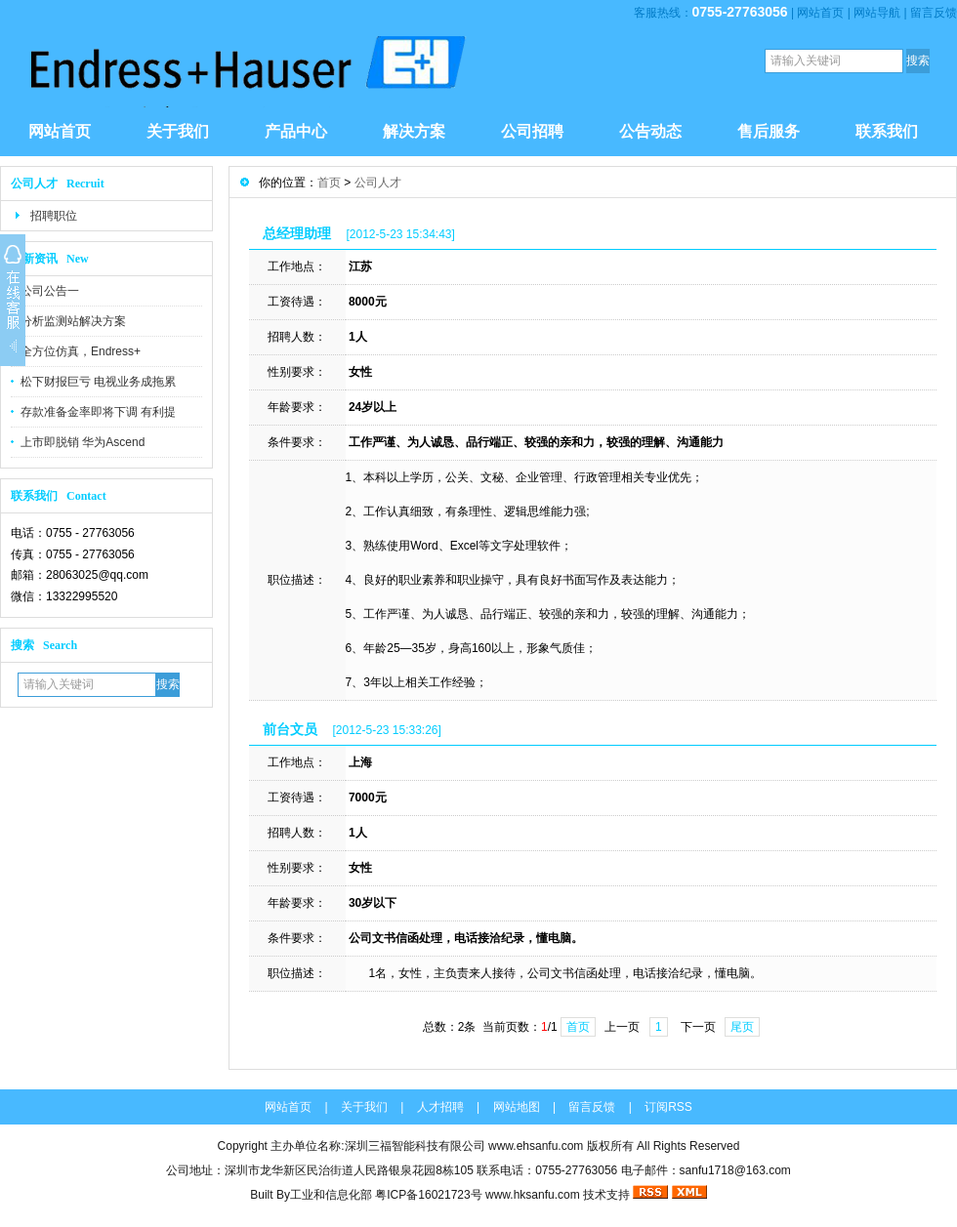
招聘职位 (53, 216)
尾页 (742, 1027)
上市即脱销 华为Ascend (83, 442)
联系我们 (886, 131)
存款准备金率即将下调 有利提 (98, 412)
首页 (329, 182)
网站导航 (876, 13)
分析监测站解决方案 (73, 321)
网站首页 (820, 13)
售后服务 (768, 131)
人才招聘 (440, 1107)
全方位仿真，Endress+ (81, 351)
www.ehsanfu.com (535, 1146)
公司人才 (377, 182)
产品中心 (296, 131)
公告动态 (650, 131)
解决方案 (414, 131)
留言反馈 (933, 13)
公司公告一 (50, 291)
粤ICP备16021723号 (430, 1195)
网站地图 (516, 1107)
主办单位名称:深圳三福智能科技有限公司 (377, 1146)
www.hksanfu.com (532, 1195)
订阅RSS (668, 1107)
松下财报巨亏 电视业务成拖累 (98, 382)
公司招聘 (532, 131)
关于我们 (177, 131)
